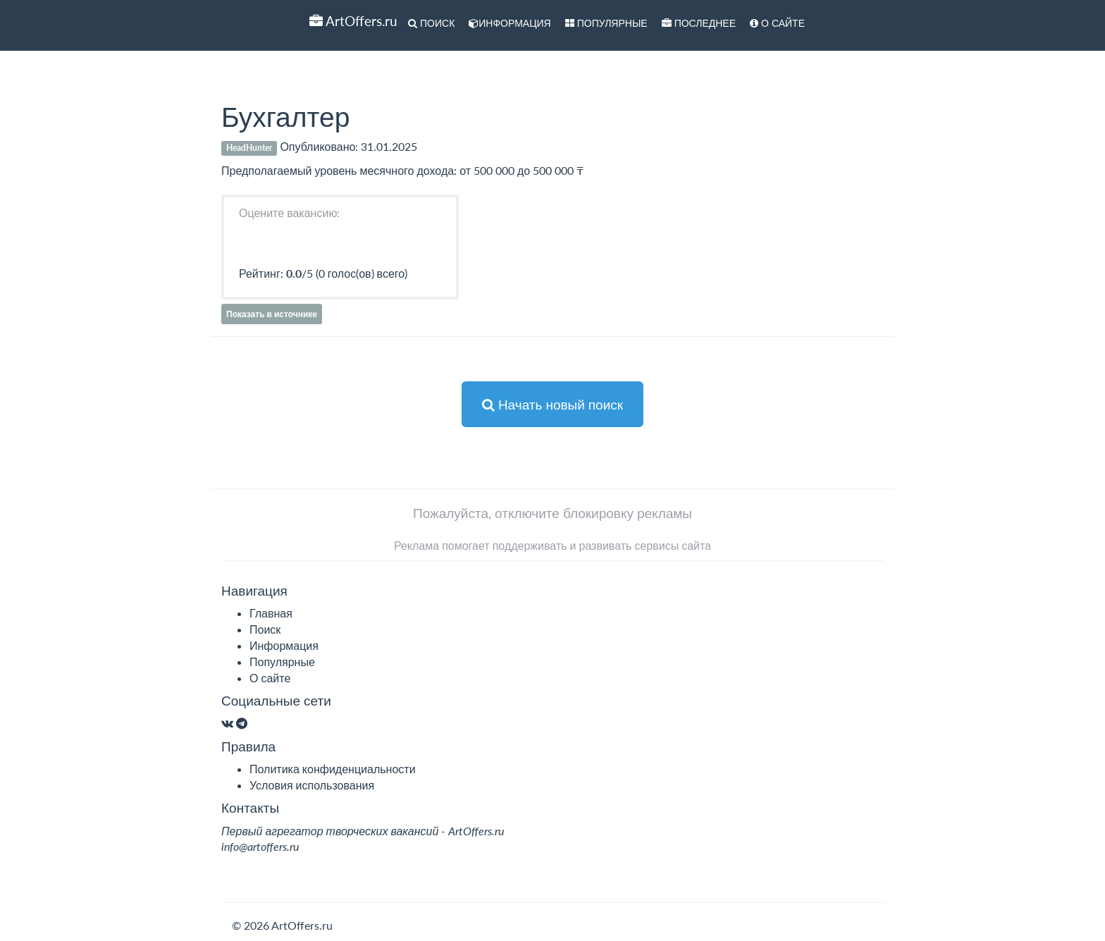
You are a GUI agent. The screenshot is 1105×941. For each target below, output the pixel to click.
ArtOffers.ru (353, 21)
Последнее (699, 23)
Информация (509, 23)
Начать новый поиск (552, 404)
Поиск (431, 23)
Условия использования (311, 785)
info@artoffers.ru (260, 846)
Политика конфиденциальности (332, 768)
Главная (270, 613)
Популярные (606, 23)
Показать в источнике (271, 314)
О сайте (777, 23)
